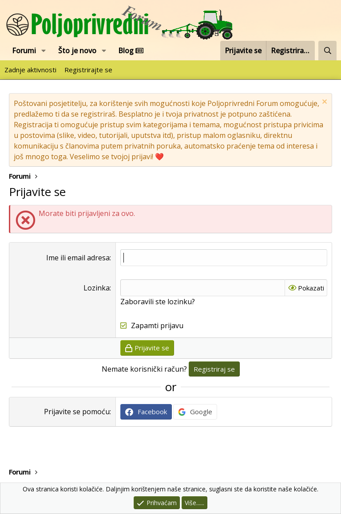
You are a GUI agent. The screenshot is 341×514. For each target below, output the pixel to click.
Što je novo (77, 50)
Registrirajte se (88, 69)
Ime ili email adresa (78, 258)
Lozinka (96, 288)
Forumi (24, 50)
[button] (44, 50)
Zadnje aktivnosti (30, 69)
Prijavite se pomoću (77, 411)
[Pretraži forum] (327, 50)
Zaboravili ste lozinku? (157, 301)
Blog (130, 50)
